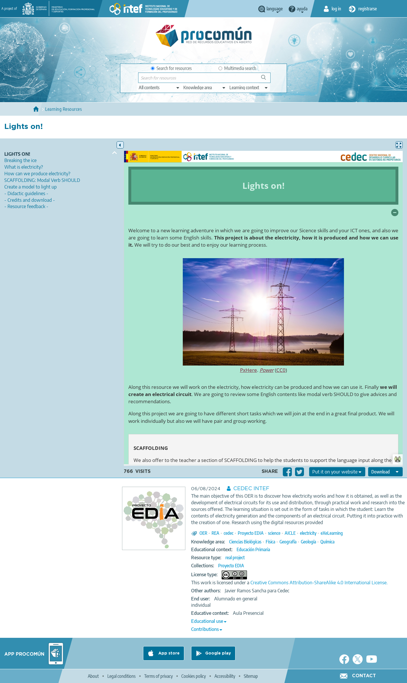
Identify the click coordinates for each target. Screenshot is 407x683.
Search (266, 79)
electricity (308, 533)
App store (168, 653)
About (93, 676)
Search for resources (171, 68)
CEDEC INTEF (251, 488)
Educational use (207, 621)
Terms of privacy (158, 676)
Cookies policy (193, 676)
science (274, 533)
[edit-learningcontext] (249, 87)
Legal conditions (121, 676)
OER (203, 533)
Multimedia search (237, 68)
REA (215, 533)
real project (235, 557)
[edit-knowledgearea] (205, 87)
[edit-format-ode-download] (385, 471)
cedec (228, 533)
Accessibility (224, 676)
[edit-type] (159, 87)
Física (270, 542)
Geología (308, 542)
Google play (218, 653)
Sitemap (251, 676)
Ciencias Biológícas (245, 542)
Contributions (205, 629)
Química (327, 542)
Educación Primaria (253, 549)
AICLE (290, 533)
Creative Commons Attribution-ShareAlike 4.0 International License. (319, 582)
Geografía (287, 542)
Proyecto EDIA (251, 533)
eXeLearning (332, 533)
